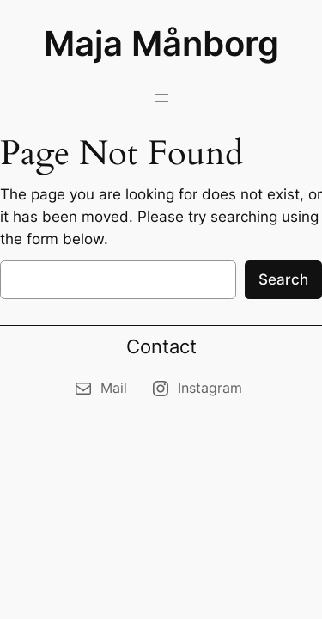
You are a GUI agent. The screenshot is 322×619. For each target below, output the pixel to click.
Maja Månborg (161, 43)
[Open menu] (161, 98)
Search (283, 279)
